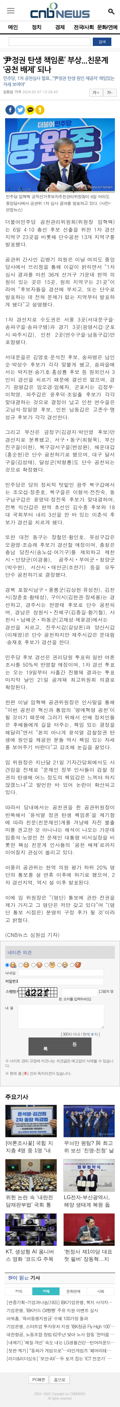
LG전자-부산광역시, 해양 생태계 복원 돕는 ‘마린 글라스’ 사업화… (88, 1201)
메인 (13, 27)
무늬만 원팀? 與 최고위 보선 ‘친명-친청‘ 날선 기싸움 (89, 1147)
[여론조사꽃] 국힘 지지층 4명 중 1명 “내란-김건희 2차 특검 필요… (29, 1147)
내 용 (9, 1008)
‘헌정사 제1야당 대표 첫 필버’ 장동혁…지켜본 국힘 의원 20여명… (88, 1256)
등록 (60, 1046)
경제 (60, 27)
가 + (95, 92)
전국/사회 (84, 27)
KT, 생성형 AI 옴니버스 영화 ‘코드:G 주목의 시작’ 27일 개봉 (30, 1256)
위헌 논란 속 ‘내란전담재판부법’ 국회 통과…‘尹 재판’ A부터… (31, 1201)
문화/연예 (107, 27)
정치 (36, 27)
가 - (109, 92)
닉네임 (10, 973)
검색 (102, 42)
